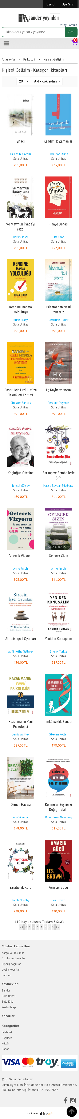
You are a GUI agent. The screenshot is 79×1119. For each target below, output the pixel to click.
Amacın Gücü (58, 887)
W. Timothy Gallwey (20, 651)
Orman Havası (21, 804)
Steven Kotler (58, 734)
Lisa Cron (58, 237)
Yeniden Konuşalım (58, 639)
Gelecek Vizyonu (20, 556)
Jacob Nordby (20, 900)
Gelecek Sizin (58, 556)
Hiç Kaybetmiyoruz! (58, 390)
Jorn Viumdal (20, 817)
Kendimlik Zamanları (58, 141)
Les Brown (58, 900)
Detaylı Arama (68, 25)
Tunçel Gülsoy (21, 486)
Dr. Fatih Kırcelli (20, 154)
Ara (71, 32)
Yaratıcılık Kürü (20, 887)
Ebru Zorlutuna (58, 154)
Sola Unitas (20, 159)
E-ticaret (33, 1113)
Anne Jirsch (20, 568)
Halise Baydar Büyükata (58, 486)
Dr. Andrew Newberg (58, 817)
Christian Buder (58, 320)
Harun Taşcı (20, 237)
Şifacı (20, 141)
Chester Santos (21, 403)
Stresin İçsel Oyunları (20, 639)
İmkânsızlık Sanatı (59, 722)
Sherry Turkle (58, 651)
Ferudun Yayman (58, 403)
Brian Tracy (20, 320)
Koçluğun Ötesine (20, 473)
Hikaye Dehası (58, 224)
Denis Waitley (20, 734)
